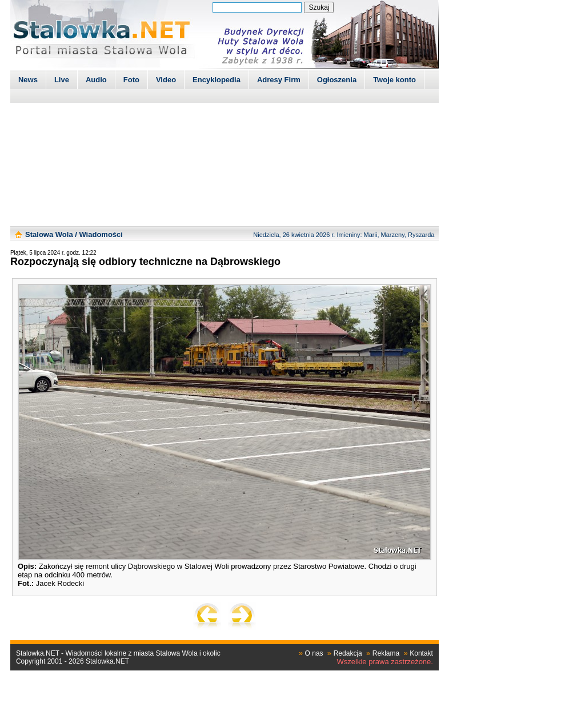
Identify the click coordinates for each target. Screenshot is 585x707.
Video (166, 79)
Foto (131, 79)
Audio (96, 79)
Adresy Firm (278, 79)
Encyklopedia (217, 79)
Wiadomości (100, 234)
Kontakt (421, 653)
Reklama (385, 653)
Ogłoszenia (336, 79)
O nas (314, 653)
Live (61, 79)
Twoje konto (394, 79)
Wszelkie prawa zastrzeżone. (385, 661)
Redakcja (348, 653)
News (28, 79)
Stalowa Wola (49, 234)
